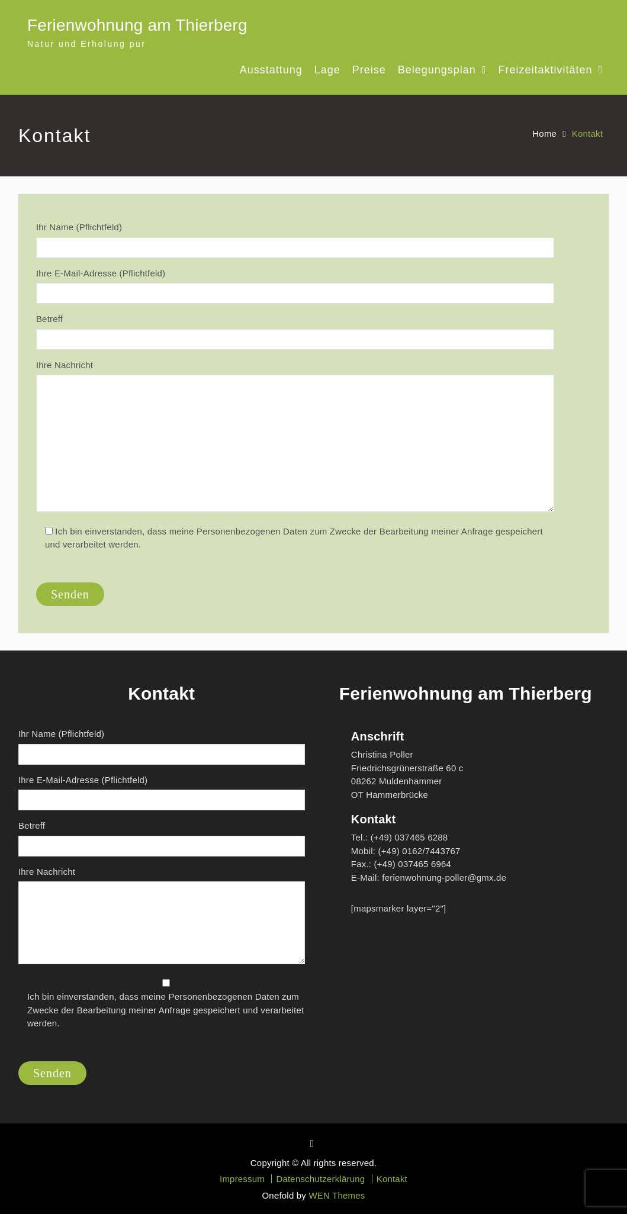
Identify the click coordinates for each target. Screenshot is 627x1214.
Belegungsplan (437, 70)
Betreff (295, 332)
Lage (327, 70)
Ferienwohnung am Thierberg (137, 25)
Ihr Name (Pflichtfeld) (295, 240)
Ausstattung (271, 70)
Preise (369, 70)
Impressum (242, 1178)
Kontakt (392, 1178)
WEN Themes (336, 1195)
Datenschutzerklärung (320, 1178)
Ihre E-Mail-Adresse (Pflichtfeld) (295, 286)
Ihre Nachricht (295, 438)
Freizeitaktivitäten (545, 70)
